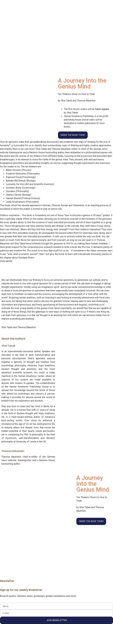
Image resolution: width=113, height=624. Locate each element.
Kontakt (89, 547)
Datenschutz (76, 547)
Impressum (62, 547)
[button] (2, 238)
